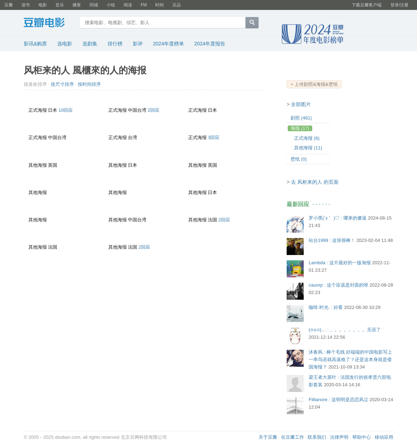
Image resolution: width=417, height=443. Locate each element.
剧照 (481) (301, 118)
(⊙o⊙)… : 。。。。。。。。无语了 (345, 329)
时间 (159, 4)
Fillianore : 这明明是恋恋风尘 (338, 399)
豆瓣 (8, 4)
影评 (138, 43)
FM (144, 4)
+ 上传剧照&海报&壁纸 (314, 84)
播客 (76, 4)
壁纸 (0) (299, 159)
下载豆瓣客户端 (366, 4)
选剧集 (89, 43)
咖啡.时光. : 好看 (326, 307)
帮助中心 (361, 437)
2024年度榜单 (168, 43)
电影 (42, 4)
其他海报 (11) (308, 147)
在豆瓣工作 (292, 437)
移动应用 (384, 437)
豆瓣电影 (49, 23)
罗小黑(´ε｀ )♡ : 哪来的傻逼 (338, 218)
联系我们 (317, 437)
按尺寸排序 (62, 84)
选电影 (64, 43)
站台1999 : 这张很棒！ (332, 240)
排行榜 (115, 43)
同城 (94, 4)
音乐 (59, 4)
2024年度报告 (209, 43)
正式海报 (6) (307, 138)
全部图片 (301, 104)
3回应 (214, 137)
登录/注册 (399, 4)
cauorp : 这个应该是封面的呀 (338, 285)
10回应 (66, 110)
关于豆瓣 (268, 437)
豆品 (176, 4)
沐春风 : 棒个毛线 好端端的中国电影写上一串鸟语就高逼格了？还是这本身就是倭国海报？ (350, 359)
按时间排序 (89, 84)
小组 (111, 4)
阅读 (128, 4)
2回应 (153, 110)
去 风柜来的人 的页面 (315, 182)
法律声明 (339, 437)
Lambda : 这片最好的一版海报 (340, 262)
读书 (25, 4)
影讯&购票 (35, 43)
